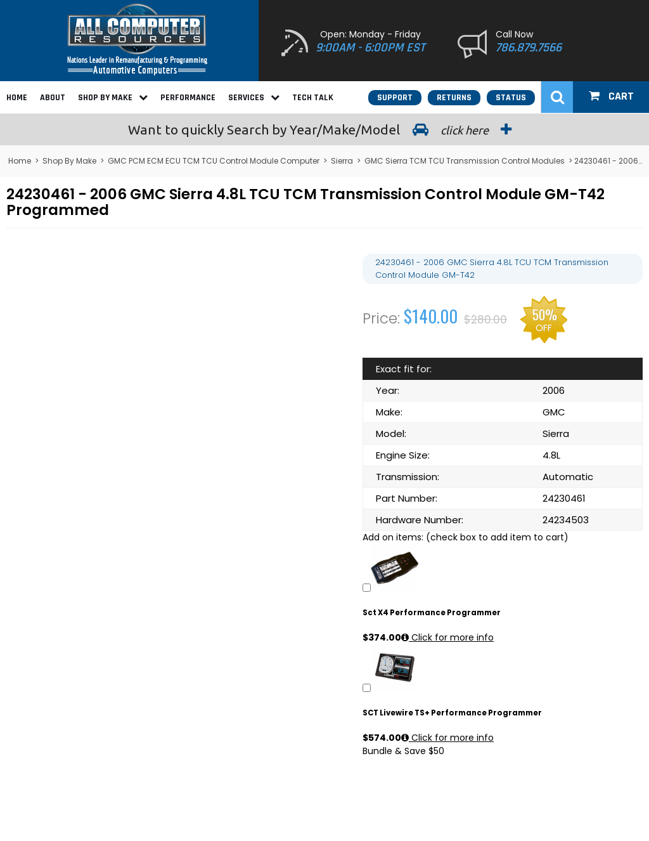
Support (395, 97)
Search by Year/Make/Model (324, 129)
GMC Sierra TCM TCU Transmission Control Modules (464, 160)
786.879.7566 (529, 47)
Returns (454, 97)
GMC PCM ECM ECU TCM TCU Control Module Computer (213, 160)
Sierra (342, 160)
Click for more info (447, 637)
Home (16, 97)
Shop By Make (113, 97)
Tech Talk (312, 97)
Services (254, 97)
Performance (187, 97)
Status (511, 97)
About (52, 97)
